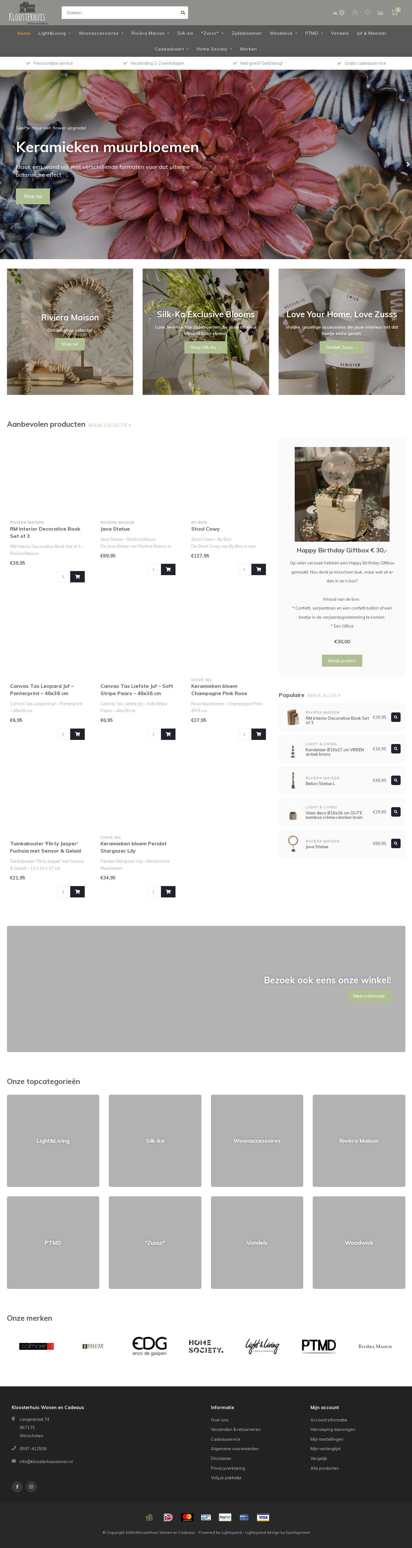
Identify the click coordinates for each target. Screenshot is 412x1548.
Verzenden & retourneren (236, 1429)
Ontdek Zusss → (342, 347)
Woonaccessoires (99, 33)
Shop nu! (33, 196)
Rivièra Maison (148, 33)
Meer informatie (369, 995)
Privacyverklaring (228, 1468)
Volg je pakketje (226, 1477)
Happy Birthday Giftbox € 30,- (342, 550)
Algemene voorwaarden (235, 1448)
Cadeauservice (225, 1439)
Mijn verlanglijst (326, 1448)
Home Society (212, 48)
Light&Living (52, 33)
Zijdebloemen (247, 33)
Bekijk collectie (110, 425)
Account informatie (329, 1419)
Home (24, 33)
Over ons (220, 1419)
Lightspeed (231, 1532)
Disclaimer (221, 1458)
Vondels (340, 33)
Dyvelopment (298, 1532)
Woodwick (281, 33)
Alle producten (325, 1468)
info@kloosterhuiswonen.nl (46, 1461)
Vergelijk (319, 1458)
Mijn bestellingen (327, 1439)
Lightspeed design (262, 1532)
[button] (4, 164)
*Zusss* (210, 33)
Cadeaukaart (169, 48)
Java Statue (115, 529)
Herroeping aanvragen (333, 1429)
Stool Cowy (205, 529)
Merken (248, 48)
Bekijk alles (324, 695)
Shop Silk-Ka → (206, 347)
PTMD (311, 33)
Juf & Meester (372, 33)
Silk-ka (185, 33)
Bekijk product (342, 660)
